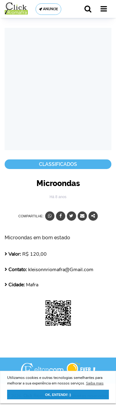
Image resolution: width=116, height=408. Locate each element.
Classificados (58, 164)
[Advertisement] (58, 89)
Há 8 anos (58, 197)
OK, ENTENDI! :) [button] (58, 395)
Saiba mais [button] (95, 383)
